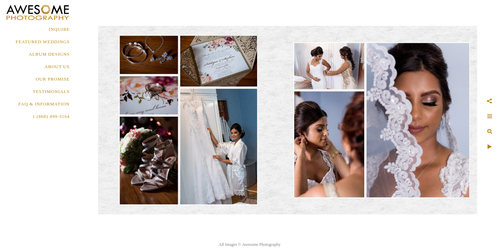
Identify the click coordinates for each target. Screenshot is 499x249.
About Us (57, 66)
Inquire (59, 29)
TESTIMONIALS (51, 91)
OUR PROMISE (53, 79)
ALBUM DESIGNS (49, 54)
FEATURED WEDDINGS (43, 41)
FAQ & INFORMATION (44, 104)
